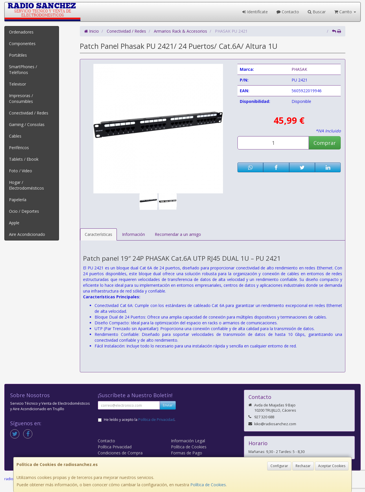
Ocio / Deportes (24, 211)
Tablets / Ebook (23, 159)
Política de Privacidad (156, 419)
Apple (14, 222)
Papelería (17, 199)
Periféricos (19, 147)
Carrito (345, 11)
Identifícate (255, 11)
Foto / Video (20, 170)
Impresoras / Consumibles (21, 98)
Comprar (325, 142)
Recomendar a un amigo (178, 234)
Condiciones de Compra (120, 453)
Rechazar (303, 465)
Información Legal (188, 440)
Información (133, 234)
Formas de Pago (186, 453)
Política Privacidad (115, 447)
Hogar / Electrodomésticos (26, 185)
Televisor (17, 84)
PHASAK (299, 69)
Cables (15, 136)
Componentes (22, 43)
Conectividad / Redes (28, 113)
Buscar (317, 11)
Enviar (168, 405)
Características (98, 234)
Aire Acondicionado (27, 234)
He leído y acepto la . (139, 419)
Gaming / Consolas (27, 124)
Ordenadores (21, 32)
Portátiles (18, 55)
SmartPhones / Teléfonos (23, 69)
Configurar (279, 465)
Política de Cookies (208, 484)
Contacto (287, 11)
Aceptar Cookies (331, 465)
